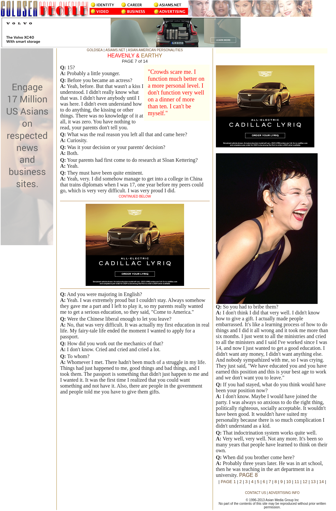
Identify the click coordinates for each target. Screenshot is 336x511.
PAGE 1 (228, 481)
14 (321, 481)
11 (296, 481)
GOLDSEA (95, 50)
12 (305, 481)
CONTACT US (255, 493)
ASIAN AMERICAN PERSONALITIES (155, 50)
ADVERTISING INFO (284, 493)
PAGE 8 (248, 475)
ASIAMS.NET (115, 50)
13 (313, 481)
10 (288, 481)
